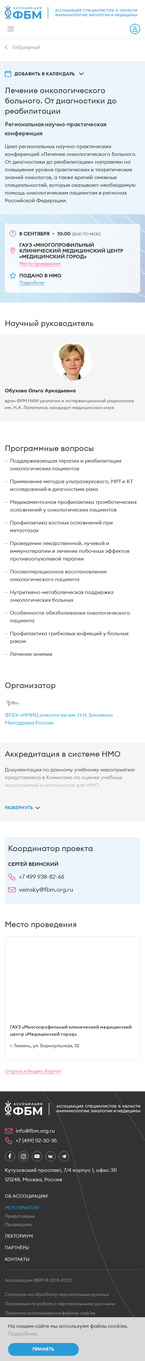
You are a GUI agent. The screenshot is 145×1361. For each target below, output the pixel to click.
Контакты (17, 1259)
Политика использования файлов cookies (50, 1313)
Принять (43, 1349)
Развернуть (19, 808)
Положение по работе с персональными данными (60, 1304)
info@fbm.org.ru (35, 1131)
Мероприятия (22, 1208)
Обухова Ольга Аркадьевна (40, 390)
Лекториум (19, 1236)
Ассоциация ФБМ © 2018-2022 (38, 1280)
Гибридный (27, 47)
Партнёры (17, 1248)
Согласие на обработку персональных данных (57, 1294)
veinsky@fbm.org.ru (46, 890)
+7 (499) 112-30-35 (36, 1140)
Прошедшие (18, 1224)
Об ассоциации (26, 1196)
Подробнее (22, 1334)
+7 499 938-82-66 (41, 877)
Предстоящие (20, 1216)
